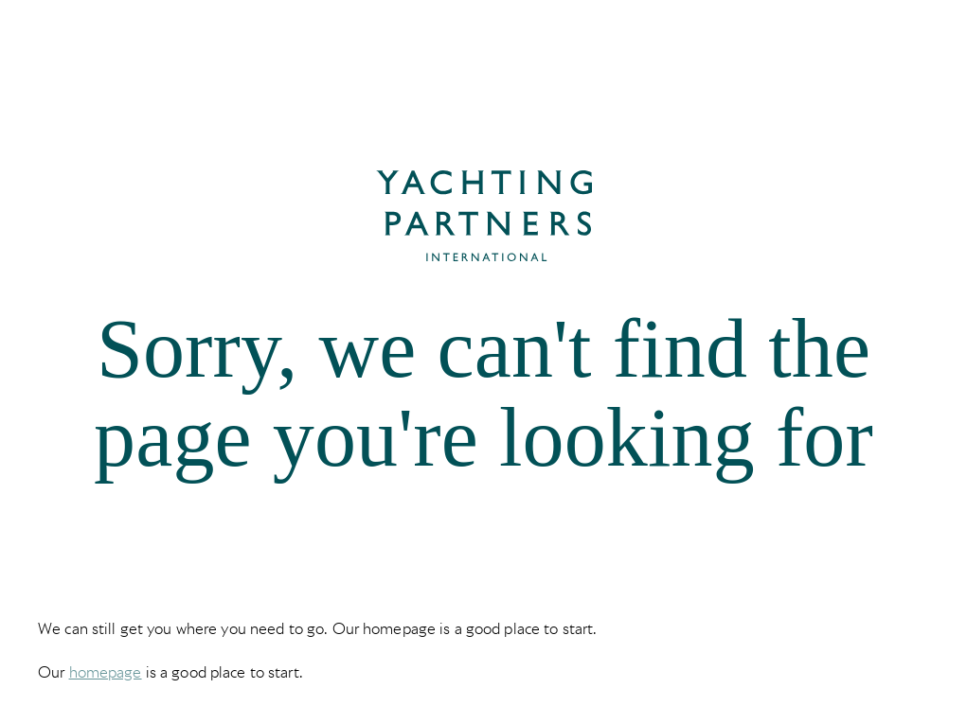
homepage (105, 672)
